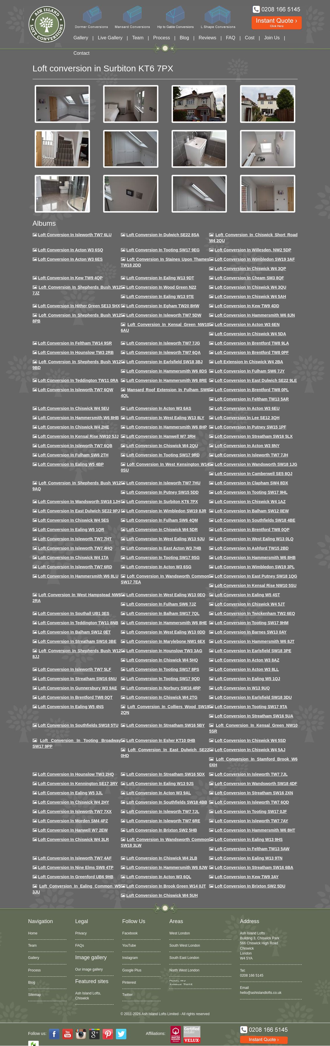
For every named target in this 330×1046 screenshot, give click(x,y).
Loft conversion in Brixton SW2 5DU (250, 886)
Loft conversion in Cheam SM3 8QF (249, 278)
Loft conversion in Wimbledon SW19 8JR (166, 511)
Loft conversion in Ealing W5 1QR (71, 529)
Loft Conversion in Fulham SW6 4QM (162, 520)
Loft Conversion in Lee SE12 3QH (247, 417)
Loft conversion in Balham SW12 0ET (74, 632)
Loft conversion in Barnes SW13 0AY (251, 632)
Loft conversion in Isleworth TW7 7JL (251, 774)
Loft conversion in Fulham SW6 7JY (250, 371)
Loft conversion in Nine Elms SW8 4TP (75, 867)
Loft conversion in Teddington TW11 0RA (78, 380)
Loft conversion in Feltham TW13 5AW (252, 848)
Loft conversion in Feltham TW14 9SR (75, 343)
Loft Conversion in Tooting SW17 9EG (163, 250)
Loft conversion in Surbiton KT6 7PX (162, 501)
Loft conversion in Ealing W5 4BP (71, 464)
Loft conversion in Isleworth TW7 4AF (75, 858)
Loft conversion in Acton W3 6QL (158, 876)
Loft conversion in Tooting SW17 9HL (251, 492)
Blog (184, 37)
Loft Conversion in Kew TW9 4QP (70, 278)
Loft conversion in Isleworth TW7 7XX (75, 811)
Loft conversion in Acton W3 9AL (158, 793)
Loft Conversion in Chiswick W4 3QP (250, 268)
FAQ (230, 37)
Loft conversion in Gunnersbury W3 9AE (77, 688)
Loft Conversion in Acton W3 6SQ (70, 250)
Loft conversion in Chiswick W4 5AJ (250, 749)
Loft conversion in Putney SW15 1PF (250, 427)
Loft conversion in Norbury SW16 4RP (163, 688)
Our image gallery (89, 969)
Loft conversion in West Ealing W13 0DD (165, 632)
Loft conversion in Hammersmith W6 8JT (254, 641)
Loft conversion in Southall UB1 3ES (73, 613)
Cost (250, 37)
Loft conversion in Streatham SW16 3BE (77, 641)
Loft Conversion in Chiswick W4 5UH (162, 895)
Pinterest (129, 982)
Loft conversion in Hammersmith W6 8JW (166, 867)
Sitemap (34, 995)
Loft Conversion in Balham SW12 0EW (252, 511)
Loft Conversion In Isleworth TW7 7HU (163, 483)
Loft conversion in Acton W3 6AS (158, 408)
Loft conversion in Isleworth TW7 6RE (163, 821)
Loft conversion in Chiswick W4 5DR (162, 529)
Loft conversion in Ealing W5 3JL (70, 793)
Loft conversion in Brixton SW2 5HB (161, 830)
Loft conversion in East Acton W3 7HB (163, 548)
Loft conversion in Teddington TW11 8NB (78, 622)
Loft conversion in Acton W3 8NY (247, 445)
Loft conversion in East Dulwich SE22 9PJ (79, 511)
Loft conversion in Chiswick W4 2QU (162, 445)
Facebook (130, 933)
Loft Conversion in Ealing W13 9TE (160, 296)
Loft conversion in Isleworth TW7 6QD (252, 802)
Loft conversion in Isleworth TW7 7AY (251, 821)
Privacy (81, 933)
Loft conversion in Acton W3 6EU (247, 408)
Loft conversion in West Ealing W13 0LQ (254, 539)
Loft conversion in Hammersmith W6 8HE (166, 622)
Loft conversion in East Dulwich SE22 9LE (256, 380)
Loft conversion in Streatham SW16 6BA (254, 867)
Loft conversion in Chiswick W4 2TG (161, 697)
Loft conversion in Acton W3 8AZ (247, 660)
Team (138, 37)
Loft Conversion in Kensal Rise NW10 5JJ (78, 436)
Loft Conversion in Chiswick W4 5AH (250, 296)
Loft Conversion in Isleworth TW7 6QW (75, 389)
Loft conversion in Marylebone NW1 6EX (165, 641)
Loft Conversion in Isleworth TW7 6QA (163, 352)
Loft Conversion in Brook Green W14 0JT (166, 886)
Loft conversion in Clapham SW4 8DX (251, 483)
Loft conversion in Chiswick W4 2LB (161, 858)
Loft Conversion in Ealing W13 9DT (160, 278)
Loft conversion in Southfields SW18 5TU (78, 725)
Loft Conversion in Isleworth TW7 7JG (163, 343)
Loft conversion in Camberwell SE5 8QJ (253, 473)
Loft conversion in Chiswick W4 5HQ (162, 660)
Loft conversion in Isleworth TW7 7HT (75, 539)
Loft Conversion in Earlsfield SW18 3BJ (164, 361)
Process (161, 37)
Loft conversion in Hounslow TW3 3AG (164, 650)
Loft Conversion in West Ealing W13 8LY (165, 417)
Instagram (130, 958)
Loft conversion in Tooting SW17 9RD (163, 455)
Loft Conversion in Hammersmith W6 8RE (166, 380)
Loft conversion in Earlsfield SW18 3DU (253, 697)
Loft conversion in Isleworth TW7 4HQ (75, 548)
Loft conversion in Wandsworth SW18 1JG (256, 464)
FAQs (79, 945)
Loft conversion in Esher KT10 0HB (160, 740)
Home (33, 933)
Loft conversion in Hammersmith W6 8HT (255, 830)
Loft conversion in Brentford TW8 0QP (252, 529)
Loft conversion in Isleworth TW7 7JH (251, 455)
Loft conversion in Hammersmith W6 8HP (166, 427)
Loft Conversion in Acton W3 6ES (70, 259)
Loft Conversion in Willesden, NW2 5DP (253, 250)
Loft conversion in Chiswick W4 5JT (250, 604)
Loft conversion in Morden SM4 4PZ (73, 821)
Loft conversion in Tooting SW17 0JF (251, 811)
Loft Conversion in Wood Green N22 (161, 287)
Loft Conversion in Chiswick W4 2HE (73, 427)
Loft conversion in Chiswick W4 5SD (250, 740)
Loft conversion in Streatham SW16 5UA (254, 716)
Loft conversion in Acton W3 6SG (159, 567)
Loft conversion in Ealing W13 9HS (249, 839)
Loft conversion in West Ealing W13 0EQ (165, 594)
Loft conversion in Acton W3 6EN (247, 324)
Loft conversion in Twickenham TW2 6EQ (255, 613)
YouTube (129, 945)
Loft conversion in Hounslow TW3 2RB (76, 352)
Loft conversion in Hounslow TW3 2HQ (76, 774)
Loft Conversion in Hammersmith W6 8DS (166, 371)
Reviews (207, 37)
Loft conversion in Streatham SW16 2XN (254, 793)
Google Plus (131, 970)
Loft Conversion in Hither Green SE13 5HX (79, 306)
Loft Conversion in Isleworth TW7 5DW (163, 315)
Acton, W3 (177, 982)
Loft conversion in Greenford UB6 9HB (75, 876)
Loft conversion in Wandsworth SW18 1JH (79, 501)
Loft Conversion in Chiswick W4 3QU (250, 287)
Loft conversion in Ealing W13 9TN (249, 858)
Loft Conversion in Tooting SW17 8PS (162, 669)
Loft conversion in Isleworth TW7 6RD (75, 567)
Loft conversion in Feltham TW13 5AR (252, 399)
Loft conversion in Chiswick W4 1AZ (250, 501)
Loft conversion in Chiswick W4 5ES (73, 520)
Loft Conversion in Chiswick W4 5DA (250, 333)
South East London (184, 958)
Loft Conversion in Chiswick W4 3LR (73, 839)
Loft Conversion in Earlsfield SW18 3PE (253, 650)
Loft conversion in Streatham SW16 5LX (254, 436)
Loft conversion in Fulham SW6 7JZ (161, 604)
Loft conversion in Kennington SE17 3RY (78, 783)
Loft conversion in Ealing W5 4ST (247, 594)
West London (179, 933)
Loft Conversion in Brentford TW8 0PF (252, 352)
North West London (184, 970)
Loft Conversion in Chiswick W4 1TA (73, 557)
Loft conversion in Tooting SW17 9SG (163, 557)
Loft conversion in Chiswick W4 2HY (73, 802)
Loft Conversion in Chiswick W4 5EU (73, 408)
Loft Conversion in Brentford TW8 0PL (252, 389)
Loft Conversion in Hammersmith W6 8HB (78, 417)
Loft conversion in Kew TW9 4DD (247, 306)
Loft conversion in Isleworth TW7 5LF (74, 669)
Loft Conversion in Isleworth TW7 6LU (75, 234)
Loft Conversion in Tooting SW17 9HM (251, 622)
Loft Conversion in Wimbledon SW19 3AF (255, 259)
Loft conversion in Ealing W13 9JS (160, 783)
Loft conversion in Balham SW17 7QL (163, 613)
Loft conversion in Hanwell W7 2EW (73, 830)
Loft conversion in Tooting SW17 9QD (163, 678)
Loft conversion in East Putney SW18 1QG (256, 576)
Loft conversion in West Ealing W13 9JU (165, 539)
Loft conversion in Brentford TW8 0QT (75, 697)
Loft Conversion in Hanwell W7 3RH (160, 436)
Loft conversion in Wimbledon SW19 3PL (254, 567)
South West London (184, 945)
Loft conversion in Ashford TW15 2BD (252, 548)
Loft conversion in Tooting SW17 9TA (251, 706)
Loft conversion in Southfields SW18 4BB (166, 802)
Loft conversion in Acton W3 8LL (247, 669)
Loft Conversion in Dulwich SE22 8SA (162, 234)
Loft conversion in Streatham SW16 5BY (165, 725)
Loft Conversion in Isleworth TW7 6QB (75, 445)
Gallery (80, 37)
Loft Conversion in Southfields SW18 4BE (255, 520)
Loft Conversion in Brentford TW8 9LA (252, 343)
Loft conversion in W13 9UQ (242, 688)
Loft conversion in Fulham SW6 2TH (73, 455)
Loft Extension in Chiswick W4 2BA (249, 361)
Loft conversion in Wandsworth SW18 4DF (256, 783)
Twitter (127, 995)
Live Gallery (110, 37)
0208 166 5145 (251, 975)
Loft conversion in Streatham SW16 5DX (165, 774)
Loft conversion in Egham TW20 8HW (162, 306)
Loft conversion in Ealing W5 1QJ (247, 678)
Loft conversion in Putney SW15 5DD (162, 492)
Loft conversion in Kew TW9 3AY (247, 876)
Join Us (272, 37)
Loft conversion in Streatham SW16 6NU (77, 678)
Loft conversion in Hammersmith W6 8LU (78, 576)
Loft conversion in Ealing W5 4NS (71, 706)
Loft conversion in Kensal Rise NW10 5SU (256, 585)
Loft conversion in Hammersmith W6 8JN (255, 315)
